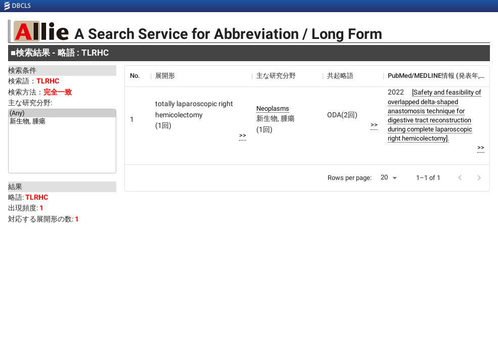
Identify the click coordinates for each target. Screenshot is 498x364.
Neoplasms (272, 108)
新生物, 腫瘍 (62, 121)
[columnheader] (137, 75)
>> (242, 135)
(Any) (62, 113)
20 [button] (384, 177)
